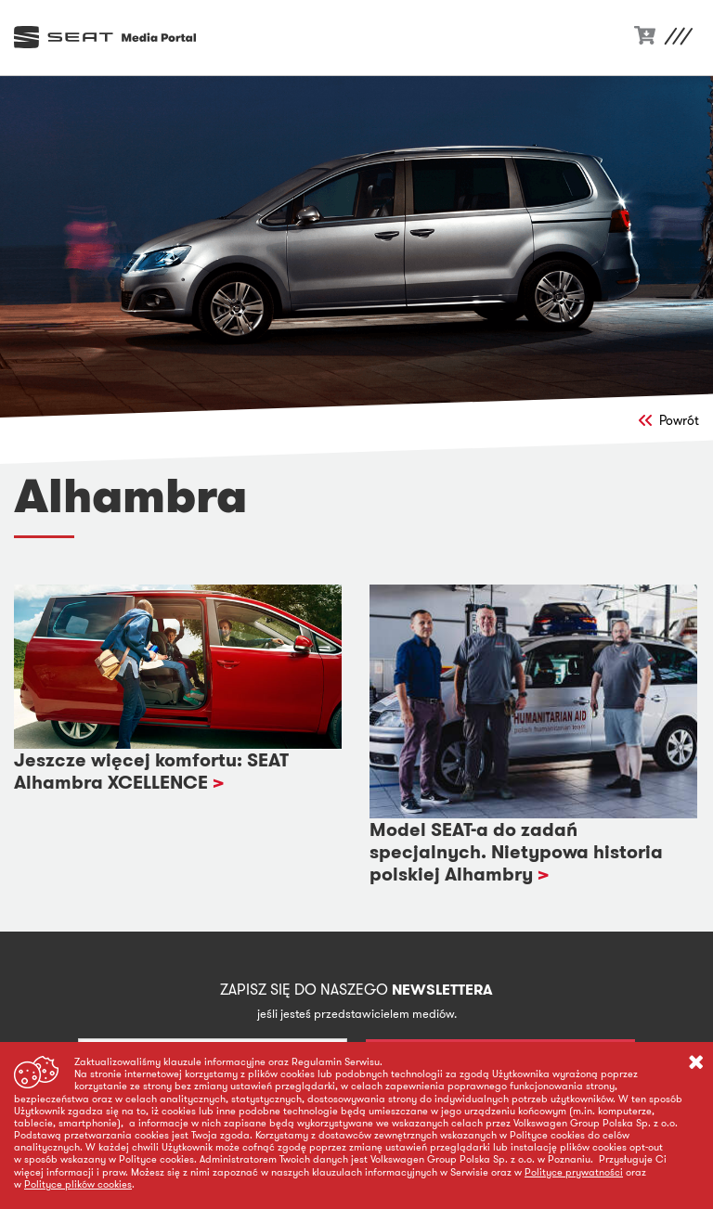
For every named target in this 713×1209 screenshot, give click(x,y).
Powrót (669, 420)
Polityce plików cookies (78, 1183)
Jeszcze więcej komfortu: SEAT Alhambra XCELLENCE (151, 771)
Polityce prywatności (574, 1171)
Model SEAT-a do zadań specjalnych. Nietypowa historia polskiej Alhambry (516, 851)
